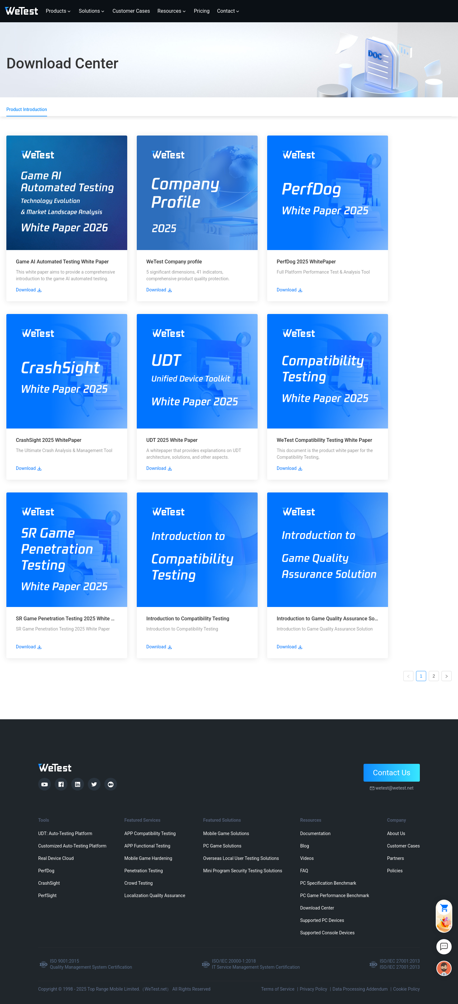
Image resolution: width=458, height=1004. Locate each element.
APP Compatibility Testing (150, 833)
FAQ (304, 870)
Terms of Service (278, 989)
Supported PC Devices (322, 920)
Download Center (317, 907)
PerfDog (46, 870)
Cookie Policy (406, 989)
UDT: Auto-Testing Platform (65, 833)
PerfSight (47, 895)
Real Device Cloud (56, 858)
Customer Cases (403, 845)
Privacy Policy (313, 989)
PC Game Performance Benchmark (334, 895)
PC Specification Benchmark (328, 883)
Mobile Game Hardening (148, 858)
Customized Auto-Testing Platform (72, 845)
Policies (395, 870)
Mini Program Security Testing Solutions (242, 870)
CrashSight (49, 883)
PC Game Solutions (222, 845)
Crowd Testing (138, 883)
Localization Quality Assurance (154, 895)
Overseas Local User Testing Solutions (241, 858)
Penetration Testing (143, 870)
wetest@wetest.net (394, 788)
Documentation (315, 833)
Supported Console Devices (327, 932)
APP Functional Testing (147, 845)
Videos (307, 858)
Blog (304, 845)
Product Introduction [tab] (26, 109)
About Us (396, 833)
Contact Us (392, 772)
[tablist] (229, 109)
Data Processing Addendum (360, 989)
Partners (395, 858)
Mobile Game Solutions (226, 833)
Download (29, 289)
